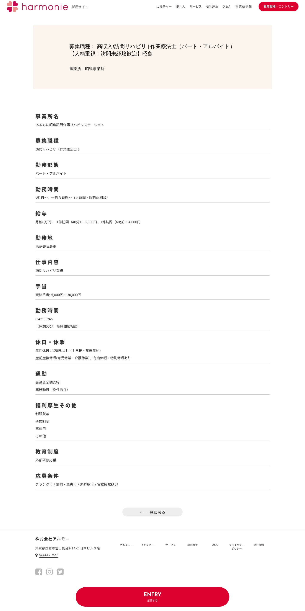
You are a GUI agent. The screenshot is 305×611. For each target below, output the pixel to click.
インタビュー (148, 547)
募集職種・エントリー (278, 6)
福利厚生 (192, 547)
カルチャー (126, 547)
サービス (171, 547)
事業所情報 (243, 6)
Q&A (215, 547)
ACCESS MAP (48, 558)
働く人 (180, 6)
